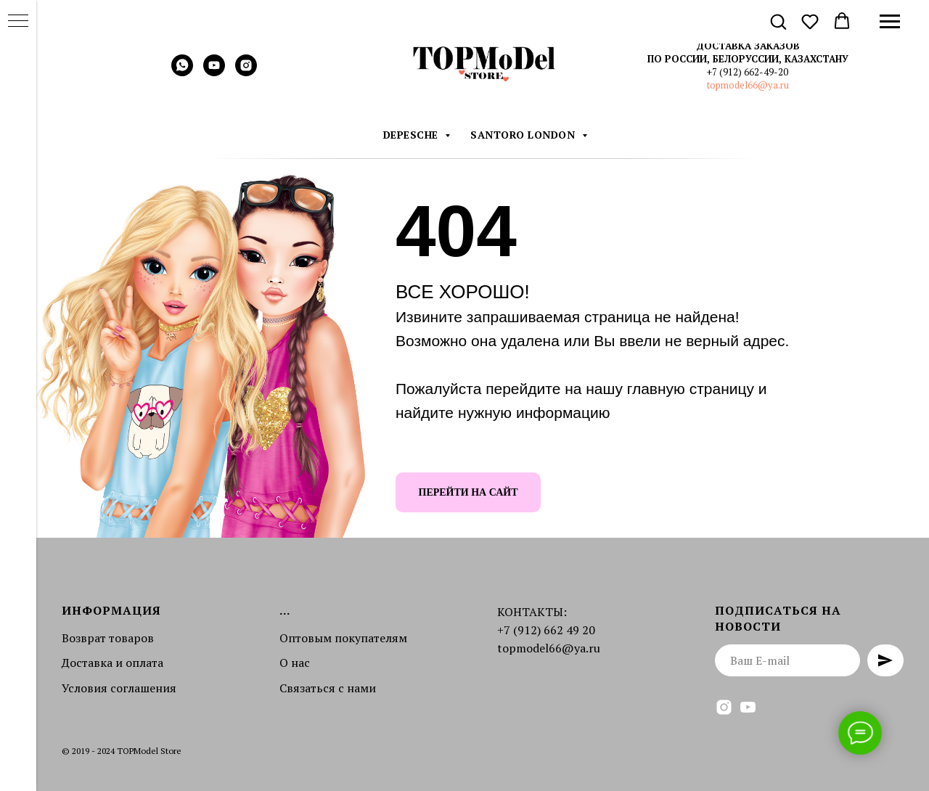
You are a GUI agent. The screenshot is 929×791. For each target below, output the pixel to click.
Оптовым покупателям (343, 638)
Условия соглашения (119, 688)
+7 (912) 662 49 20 (546, 630)
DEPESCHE (412, 135)
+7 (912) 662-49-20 (747, 71)
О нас (294, 663)
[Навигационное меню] (890, 22)
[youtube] (214, 72)
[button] (778, 21)
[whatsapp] (182, 72)
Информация (111, 610)
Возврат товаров (108, 638)
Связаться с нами (327, 688)
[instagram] (246, 72)
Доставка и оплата (112, 663)
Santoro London (524, 135)
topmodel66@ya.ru (748, 84)
